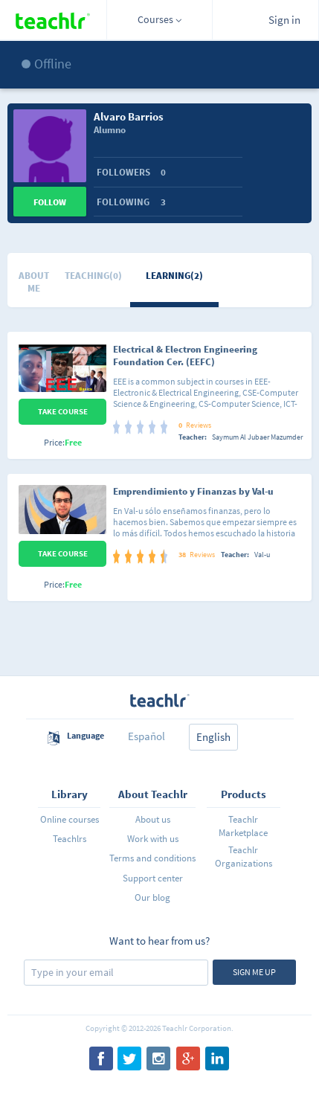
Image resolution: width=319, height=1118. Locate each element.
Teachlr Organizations (243, 857)
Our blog (152, 897)
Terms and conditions (152, 858)
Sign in (284, 20)
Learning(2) (174, 275)
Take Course (63, 411)
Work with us (152, 838)
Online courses (69, 819)
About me (34, 282)
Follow (49, 202)
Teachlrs (69, 838)
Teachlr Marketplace (243, 826)
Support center (153, 878)
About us (152, 819)
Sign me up (254, 971)
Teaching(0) (93, 275)
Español (146, 736)
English (213, 737)
